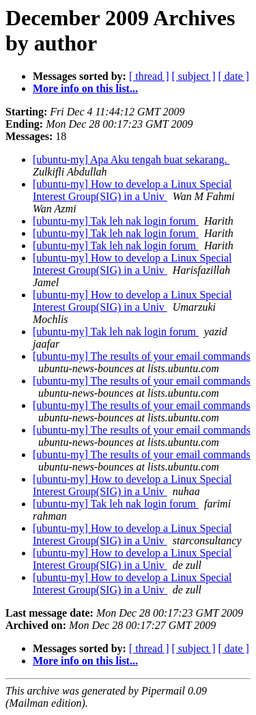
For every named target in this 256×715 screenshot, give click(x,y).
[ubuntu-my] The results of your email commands (142, 356)
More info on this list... (85, 88)
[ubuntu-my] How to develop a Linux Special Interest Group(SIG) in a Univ (132, 190)
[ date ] (233, 76)
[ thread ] (149, 76)
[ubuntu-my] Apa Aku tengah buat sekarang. (131, 159)
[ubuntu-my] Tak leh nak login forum (116, 221)
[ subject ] (194, 76)
